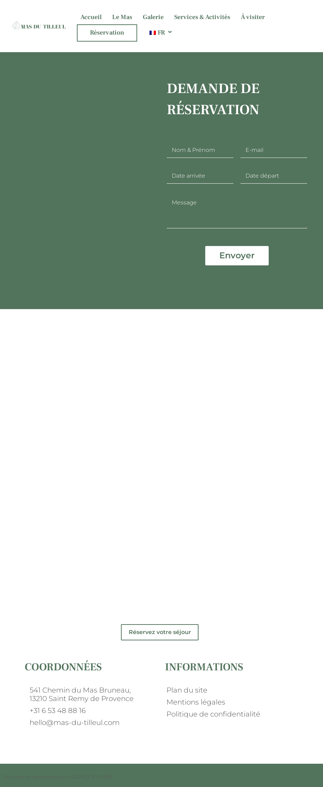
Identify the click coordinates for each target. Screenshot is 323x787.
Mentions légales (195, 702)
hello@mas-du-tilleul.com (75, 722)
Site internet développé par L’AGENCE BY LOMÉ (58, 777)
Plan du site (186, 690)
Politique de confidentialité (213, 714)
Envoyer (237, 255)
